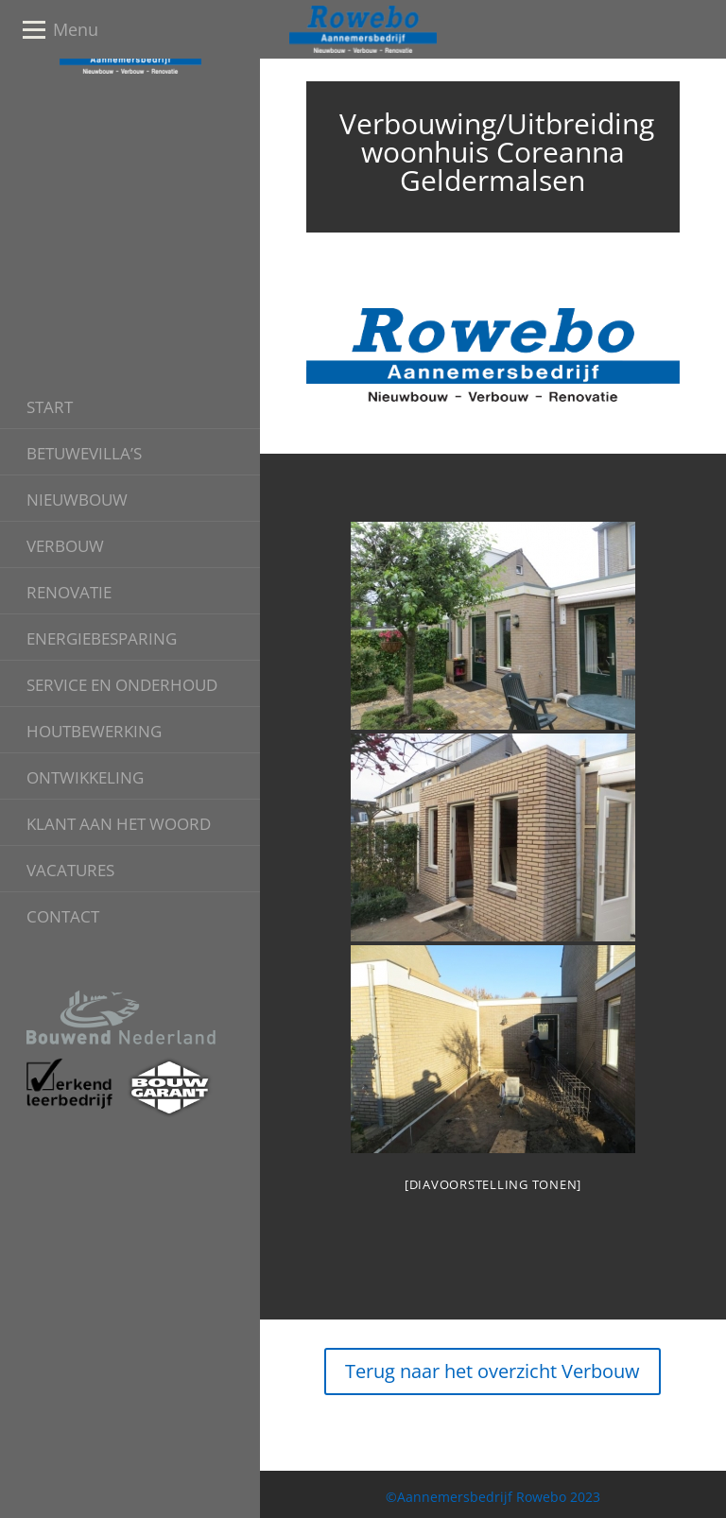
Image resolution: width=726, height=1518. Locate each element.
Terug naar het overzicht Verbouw (492, 1371)
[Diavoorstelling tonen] (493, 1184)
